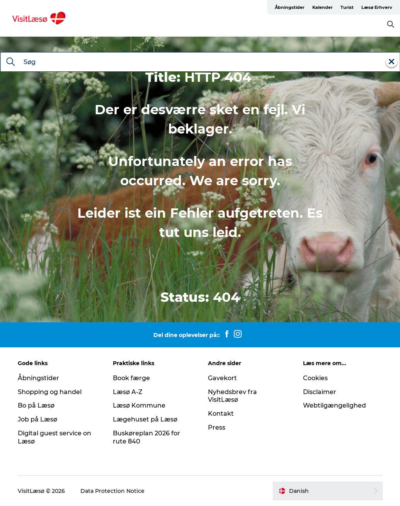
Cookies (315, 378)
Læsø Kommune (139, 405)
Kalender (322, 7)
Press (216, 427)
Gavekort (222, 378)
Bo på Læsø (36, 405)
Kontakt (221, 413)
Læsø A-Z (128, 392)
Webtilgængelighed (334, 405)
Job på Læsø (37, 419)
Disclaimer (319, 392)
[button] (327, 491)
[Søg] (10, 63)
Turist (347, 7)
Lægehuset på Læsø (145, 419)
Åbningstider (290, 7)
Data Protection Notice (112, 490)
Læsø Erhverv (376, 7)
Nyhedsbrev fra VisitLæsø (232, 396)
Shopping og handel (50, 392)
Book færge (131, 378)
